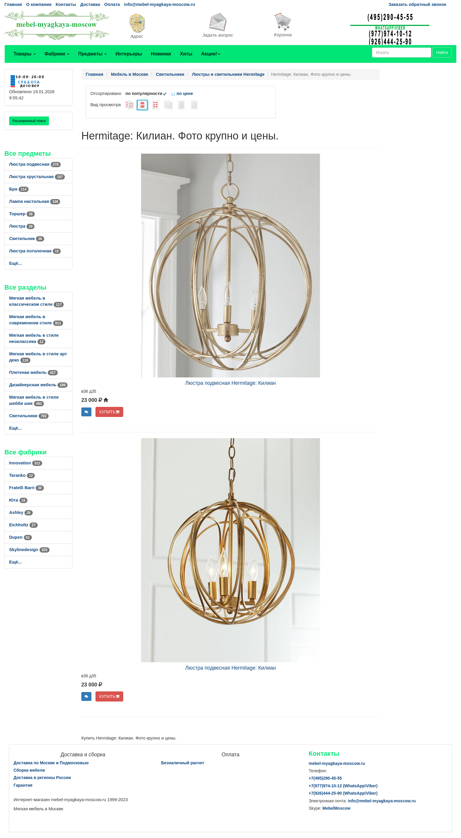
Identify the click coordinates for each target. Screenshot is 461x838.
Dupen (20, 537)
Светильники (29, 415)
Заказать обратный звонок (417, 4)
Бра (19, 189)
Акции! (210, 53)
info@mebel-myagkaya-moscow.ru (159, 4)
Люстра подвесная (35, 164)
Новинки (161, 53)
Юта (18, 500)
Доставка (90, 4)
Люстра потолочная (35, 251)
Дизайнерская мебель (38, 384)
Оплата (112, 4)
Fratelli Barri (26, 487)
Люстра (21, 226)
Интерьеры (129, 53)
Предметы (92, 53)
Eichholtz (23, 524)
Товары (25, 53)
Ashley (21, 512)
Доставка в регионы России (42, 777)
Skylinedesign (29, 549)
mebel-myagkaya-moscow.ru (337, 763)
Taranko (22, 475)
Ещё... (15, 263)
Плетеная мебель (33, 372)
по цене (182, 93)
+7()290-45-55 (325, 778)
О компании (39, 4)
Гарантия (23, 785)
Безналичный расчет (182, 762)
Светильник (26, 238)
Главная (13, 4)
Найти (442, 52)
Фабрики (57, 53)
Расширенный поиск (29, 121)
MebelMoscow (336, 808)
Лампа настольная (34, 201)
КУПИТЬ (109, 412)
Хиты (186, 53)
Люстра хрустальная (37, 176)
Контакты (66, 4)
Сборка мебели (29, 770)
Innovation (25, 463)
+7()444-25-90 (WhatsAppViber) (343, 793)
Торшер (22, 213)
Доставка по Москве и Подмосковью (51, 762)
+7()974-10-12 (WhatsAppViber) (343, 785)
